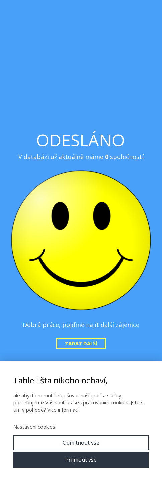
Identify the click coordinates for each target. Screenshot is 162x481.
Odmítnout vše (81, 442)
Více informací (63, 409)
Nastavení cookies (34, 426)
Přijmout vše (81, 459)
